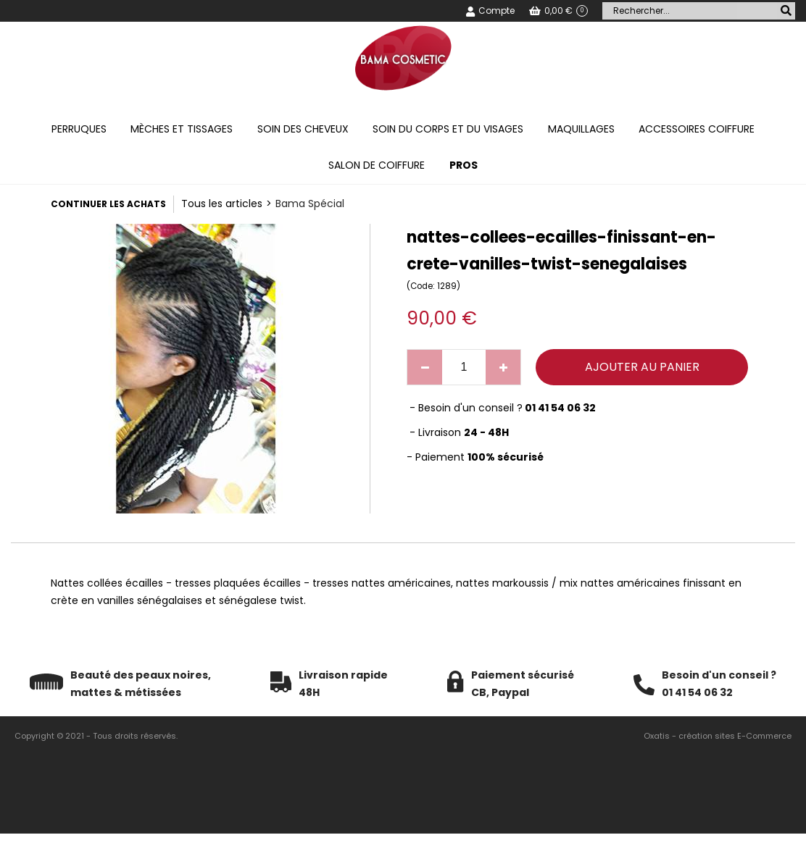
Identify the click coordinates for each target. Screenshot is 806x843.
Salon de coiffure (376, 165)
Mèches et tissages (181, 129)
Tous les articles (221, 203)
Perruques (79, 129)
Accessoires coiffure (697, 129)
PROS (463, 165)
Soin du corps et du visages (448, 129)
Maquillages (581, 129)
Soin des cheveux (303, 129)
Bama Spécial (309, 203)
